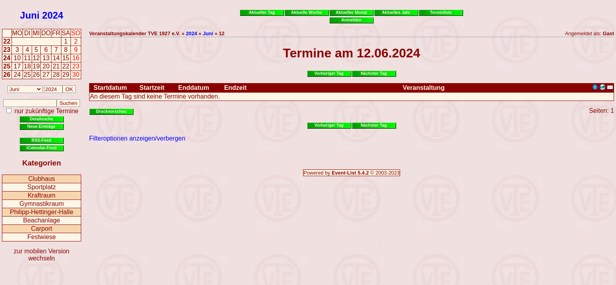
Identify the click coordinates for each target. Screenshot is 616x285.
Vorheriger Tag (329, 73)
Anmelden (351, 19)
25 (6, 66)
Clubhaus (41, 178)
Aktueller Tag (262, 12)
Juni (29, 15)
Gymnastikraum (41, 203)
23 (6, 49)
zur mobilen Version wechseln (42, 255)
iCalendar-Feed (41, 147)
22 (6, 41)
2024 (52, 15)
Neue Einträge (41, 126)
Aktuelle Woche (306, 12)
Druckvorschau (111, 111)
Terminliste (441, 12)
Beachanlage (41, 220)
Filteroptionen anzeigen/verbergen (137, 138)
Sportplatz (41, 187)
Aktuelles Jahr (396, 12)
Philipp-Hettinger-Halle (41, 212)
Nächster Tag (373, 73)
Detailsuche (41, 118)
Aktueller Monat (351, 12)
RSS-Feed (41, 140)
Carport (41, 228)
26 (6, 74)
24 (6, 58)
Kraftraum (41, 195)
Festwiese (41, 237)
